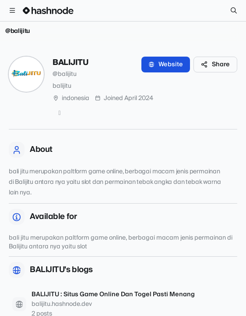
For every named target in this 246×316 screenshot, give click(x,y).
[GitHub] (60, 113)
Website (165, 64)
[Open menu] (12, 11)
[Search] (234, 11)
